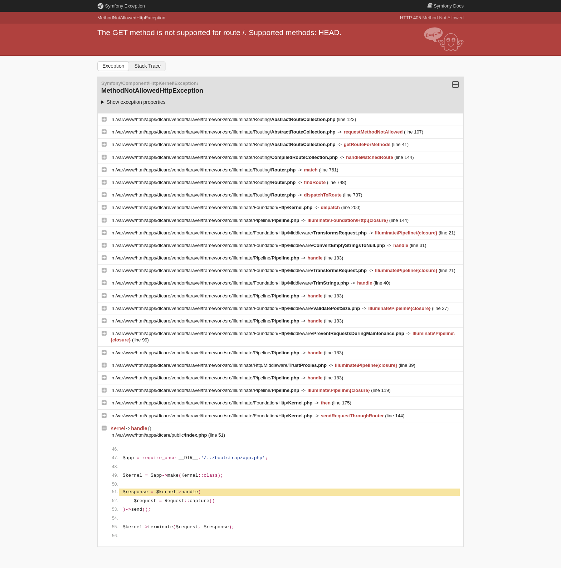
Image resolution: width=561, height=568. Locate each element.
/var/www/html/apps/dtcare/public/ (162, 435)
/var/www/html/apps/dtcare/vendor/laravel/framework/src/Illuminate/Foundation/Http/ (215, 207)
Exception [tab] (113, 66)
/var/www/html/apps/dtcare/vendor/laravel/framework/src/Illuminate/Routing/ (226, 119)
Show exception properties (136, 102)
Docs (445, 6)
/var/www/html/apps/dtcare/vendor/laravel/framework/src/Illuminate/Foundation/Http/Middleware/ (242, 233)
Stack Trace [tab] (147, 66)
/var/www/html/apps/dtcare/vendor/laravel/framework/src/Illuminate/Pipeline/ (208, 220)
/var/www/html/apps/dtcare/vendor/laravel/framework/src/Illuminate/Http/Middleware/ (222, 365)
